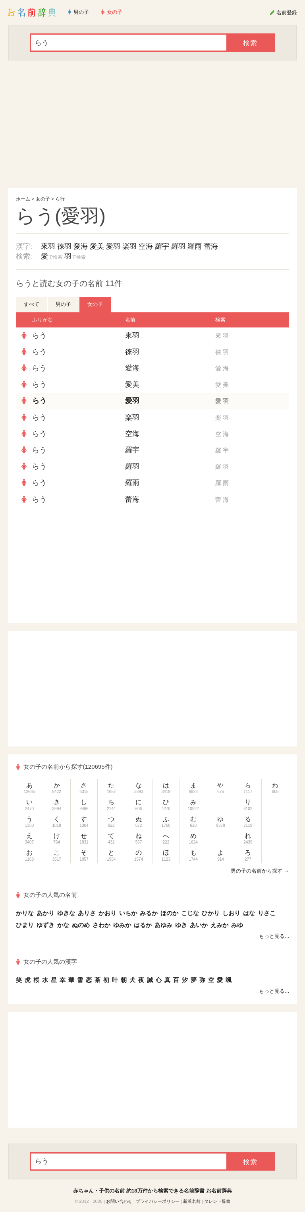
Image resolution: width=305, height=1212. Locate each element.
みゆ (237, 925)
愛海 (80, 246)
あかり (45, 913)
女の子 (43, 199)
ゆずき (45, 925)
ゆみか (122, 925)
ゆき (181, 925)
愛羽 (113, 246)
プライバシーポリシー (158, 1201)
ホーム (23, 199)
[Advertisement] (152, 124)
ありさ (87, 913)
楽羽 (129, 246)
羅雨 (194, 246)
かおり (107, 913)
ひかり (211, 913)
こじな (190, 913)
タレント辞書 (217, 1201)
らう (39, 335)
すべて (31, 304)
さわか (101, 925)
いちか (128, 913)
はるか (143, 925)
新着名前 (192, 1201)
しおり (231, 913)
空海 (146, 246)
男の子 (63, 304)
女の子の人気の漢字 (46, 961)
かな (63, 925)
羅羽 (178, 246)
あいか (199, 925)
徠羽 (64, 246)
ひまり (25, 925)
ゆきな (66, 913)
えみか (219, 925)
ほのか (169, 913)
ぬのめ (81, 925)
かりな (25, 913)
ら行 (60, 199)
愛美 (97, 246)
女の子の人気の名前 (46, 894)
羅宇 (162, 246)
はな (249, 913)
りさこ (267, 913)
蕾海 (211, 246)
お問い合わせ (119, 1201)
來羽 (48, 246)
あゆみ (163, 925)
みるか (149, 913)
